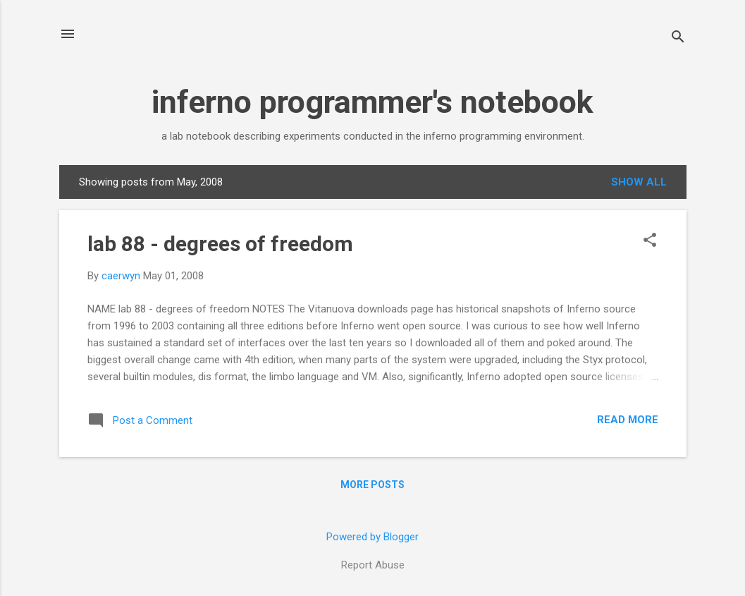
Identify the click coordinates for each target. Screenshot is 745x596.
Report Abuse (373, 565)
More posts (372, 484)
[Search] (678, 38)
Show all (639, 182)
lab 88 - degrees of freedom (220, 243)
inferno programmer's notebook (372, 102)
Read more (627, 419)
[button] (649, 241)
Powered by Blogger (372, 536)
